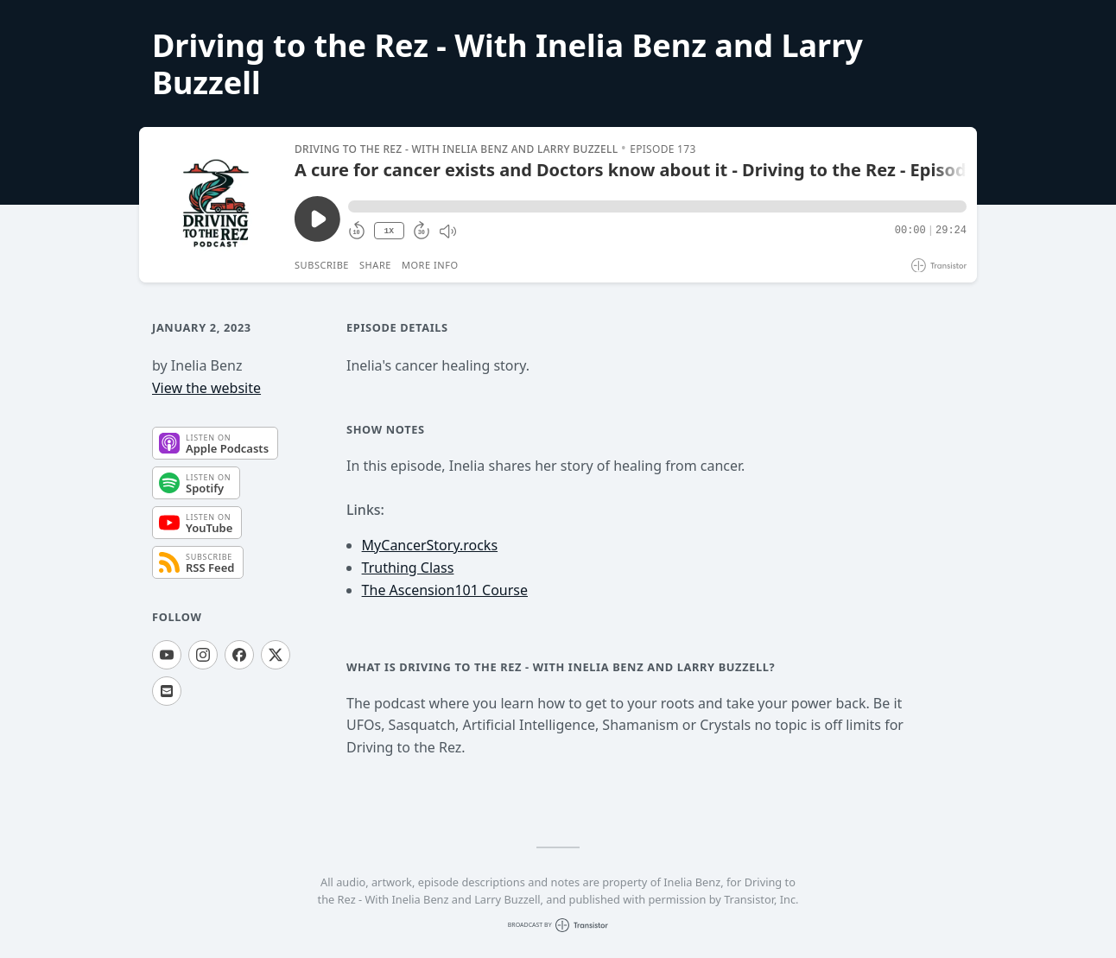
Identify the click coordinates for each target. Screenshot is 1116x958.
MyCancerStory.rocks (430, 545)
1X (389, 231)
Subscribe (322, 264)
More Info (430, 264)
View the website (206, 387)
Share (375, 264)
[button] (657, 206)
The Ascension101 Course (445, 590)
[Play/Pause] (215, 204)
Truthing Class (408, 567)
